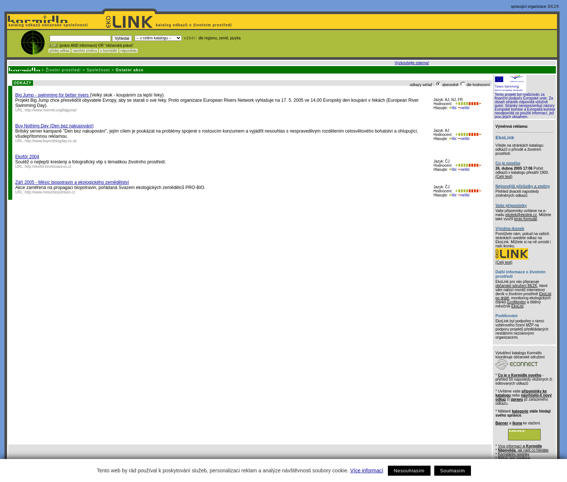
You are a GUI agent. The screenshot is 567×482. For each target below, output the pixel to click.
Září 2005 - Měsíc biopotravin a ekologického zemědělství (72, 182)
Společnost (98, 70)
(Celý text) (503, 177)
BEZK (554, 6)
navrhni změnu (85, 51)
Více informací (366, 470)
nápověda (128, 51)
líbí (452, 108)
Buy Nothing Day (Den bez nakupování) (54, 125)
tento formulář (525, 219)
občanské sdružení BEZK (516, 286)
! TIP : (53, 45)
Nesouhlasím (409, 470)
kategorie (520, 411)
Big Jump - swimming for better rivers (52, 95)
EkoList (517, 306)
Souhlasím (452, 470)
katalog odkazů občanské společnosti (47, 25)
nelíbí (463, 108)
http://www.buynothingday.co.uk (51, 141)
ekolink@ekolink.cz (521, 215)
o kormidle (108, 51)
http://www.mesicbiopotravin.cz (50, 192)
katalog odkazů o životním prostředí (194, 25)
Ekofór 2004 (27, 156)
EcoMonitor (516, 302)
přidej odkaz (59, 51)
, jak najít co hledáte (523, 450)
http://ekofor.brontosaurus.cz (48, 167)
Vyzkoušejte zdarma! (412, 63)
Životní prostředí (63, 70)
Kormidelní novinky (513, 454)
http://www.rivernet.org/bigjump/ (51, 110)
